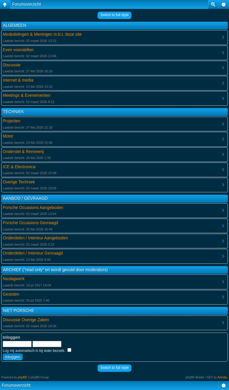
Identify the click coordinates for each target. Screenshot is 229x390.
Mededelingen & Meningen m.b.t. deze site (42, 34)
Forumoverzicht (26, 4)
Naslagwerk (13, 278)
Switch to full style (114, 15)
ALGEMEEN (14, 25)
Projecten (11, 120)
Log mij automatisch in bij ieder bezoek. (37, 351)
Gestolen (11, 294)
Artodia (222, 377)
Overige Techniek (19, 182)
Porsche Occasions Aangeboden (33, 207)
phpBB (22, 377)
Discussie (12, 65)
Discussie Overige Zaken (26, 319)
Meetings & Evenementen (26, 95)
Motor (8, 136)
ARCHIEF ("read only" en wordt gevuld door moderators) (55, 269)
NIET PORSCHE (18, 310)
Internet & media (18, 80)
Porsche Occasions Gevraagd (30, 222)
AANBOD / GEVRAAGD (25, 198)
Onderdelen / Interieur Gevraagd (33, 253)
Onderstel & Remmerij (23, 151)
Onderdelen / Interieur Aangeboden (35, 237)
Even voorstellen (18, 49)
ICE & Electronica (19, 166)
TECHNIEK (13, 111)
